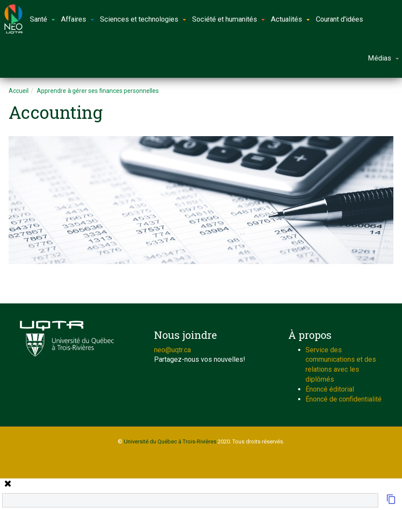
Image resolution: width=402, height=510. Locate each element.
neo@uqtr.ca (172, 350)
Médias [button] (383, 58)
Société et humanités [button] (228, 19)
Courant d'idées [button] (339, 19)
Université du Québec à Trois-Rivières (170, 441)
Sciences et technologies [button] (143, 19)
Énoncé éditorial (330, 389)
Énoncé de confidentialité (344, 399)
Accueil (19, 90)
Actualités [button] (290, 19)
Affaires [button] (77, 19)
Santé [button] (42, 19)
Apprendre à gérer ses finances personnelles (98, 90)
